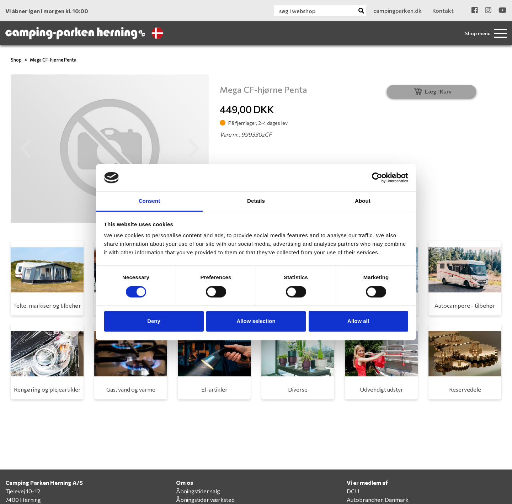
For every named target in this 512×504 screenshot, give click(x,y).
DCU (353, 491)
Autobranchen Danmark (378, 499)
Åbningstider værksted (205, 499)
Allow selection (255, 321)
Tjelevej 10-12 (22, 491)
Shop (16, 60)
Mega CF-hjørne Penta (53, 60)
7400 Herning (23, 499)
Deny (153, 321)
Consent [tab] (149, 201)
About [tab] (362, 201)
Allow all (358, 321)
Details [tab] (256, 201)
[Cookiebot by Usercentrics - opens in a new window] (377, 177)
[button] (26, 148)
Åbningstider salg (198, 491)
